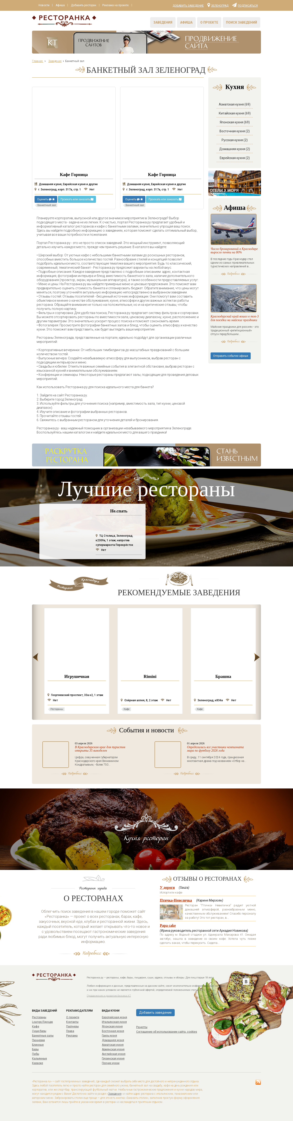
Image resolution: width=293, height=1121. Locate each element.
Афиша (60, 5)
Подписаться (245, 5)
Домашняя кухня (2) (234, 149)
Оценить (46, 199)
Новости (43, 5)
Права (70, 1031)
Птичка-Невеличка (176, 900)
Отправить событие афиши (230, 358)
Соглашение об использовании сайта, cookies (166, 1031)
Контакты (72, 1022)
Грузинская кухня (113, 1058)
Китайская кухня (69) (235, 113)
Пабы (35, 1054)
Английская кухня (113, 1054)
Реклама (72, 1035)
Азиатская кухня (113, 1044)
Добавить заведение (188, 5)
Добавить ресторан (84, 5)
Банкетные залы (43, 1035)
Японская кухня (112, 1026)
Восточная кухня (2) (235, 131)
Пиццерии (38, 1040)
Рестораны (39, 1017)
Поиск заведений (241, 22)
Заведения (162, 22)
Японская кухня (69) (235, 122)
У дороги (167, 887)
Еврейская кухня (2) (235, 158)
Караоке (37, 1063)
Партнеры (72, 1026)
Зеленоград (217, 5)
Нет (89, 189)
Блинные (38, 1044)
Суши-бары (39, 1031)
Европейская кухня (114, 1017)
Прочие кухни (110, 1063)
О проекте (209, 22)
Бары (35, 1049)
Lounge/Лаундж (42, 1022)
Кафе (35, 1026)
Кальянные (39, 1058)
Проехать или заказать (76, 199)
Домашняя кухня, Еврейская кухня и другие (66, 184)
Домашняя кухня (113, 1040)
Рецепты (141, 1027)
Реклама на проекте (116, 5)
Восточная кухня (113, 1031)
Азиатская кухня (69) (234, 104)
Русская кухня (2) (235, 140)
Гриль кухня (109, 1035)
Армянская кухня (113, 1049)
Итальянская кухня (114, 1022)
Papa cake (168, 925)
